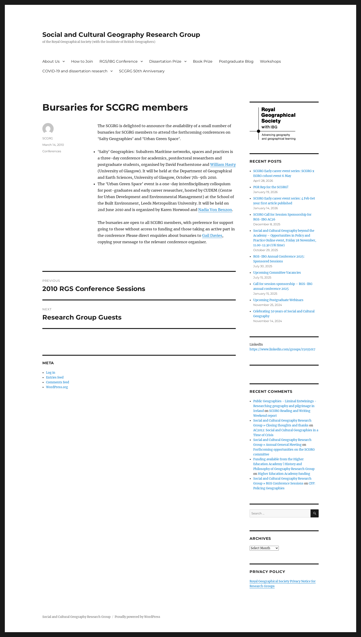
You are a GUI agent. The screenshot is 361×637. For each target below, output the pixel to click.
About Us (51, 61)
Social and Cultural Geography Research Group (121, 34)
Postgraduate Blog (236, 61)
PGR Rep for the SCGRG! (270, 187)
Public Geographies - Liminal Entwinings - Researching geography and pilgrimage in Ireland (284, 406)
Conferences (51, 151)
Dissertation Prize (165, 61)
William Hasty (223, 164)
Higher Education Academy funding (284, 474)
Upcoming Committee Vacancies (277, 273)
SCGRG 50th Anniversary (142, 71)
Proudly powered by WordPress (137, 617)
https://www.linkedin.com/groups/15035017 (282, 349)
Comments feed (57, 382)
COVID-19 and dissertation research (75, 71)
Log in (50, 373)
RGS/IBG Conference (118, 61)
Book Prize (203, 61)
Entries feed (55, 377)
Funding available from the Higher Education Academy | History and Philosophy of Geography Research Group (283, 464)
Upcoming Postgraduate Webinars (278, 300)
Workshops (270, 61)
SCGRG (47, 138)
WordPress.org (57, 387)
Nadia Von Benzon (215, 209)
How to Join (82, 61)
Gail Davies (212, 235)
